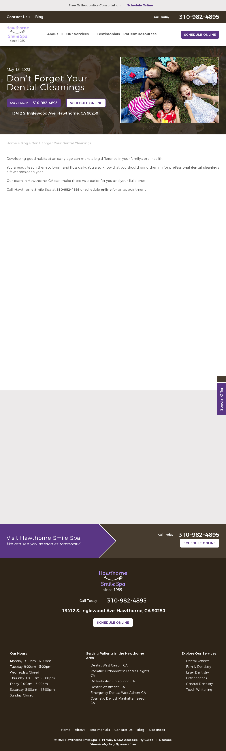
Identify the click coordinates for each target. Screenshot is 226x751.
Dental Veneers (197, 661)
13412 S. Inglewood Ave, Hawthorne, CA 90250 (54, 113)
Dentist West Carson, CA (109, 665)
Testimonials (108, 34)
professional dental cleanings (194, 167)
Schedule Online (140, 5)
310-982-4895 (67, 189)
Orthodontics (196, 678)
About (52, 34)
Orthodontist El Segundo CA (112, 681)
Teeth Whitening (199, 690)
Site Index (157, 730)
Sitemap (165, 740)
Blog (39, 17)
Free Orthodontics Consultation (95, 5)
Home (12, 143)
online (106, 189)
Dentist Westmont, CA (107, 687)
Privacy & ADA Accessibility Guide (127, 740)
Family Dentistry (198, 667)
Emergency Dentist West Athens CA (118, 693)
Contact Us (17, 17)
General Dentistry (199, 684)
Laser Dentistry (197, 672)
